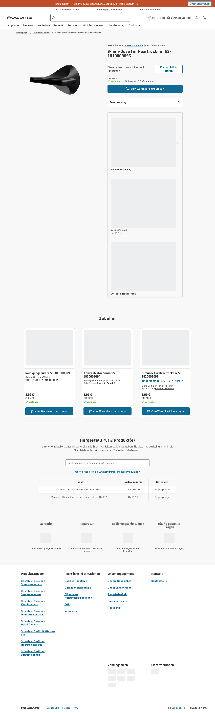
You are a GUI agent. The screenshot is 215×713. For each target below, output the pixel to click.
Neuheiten (43, 25)
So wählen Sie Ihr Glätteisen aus (38, 633)
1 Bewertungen (175, 381)
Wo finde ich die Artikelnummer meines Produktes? (107, 471)
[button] (156, 18)
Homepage (21, 32)
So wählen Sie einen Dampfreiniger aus (33, 613)
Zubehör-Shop (41, 32)
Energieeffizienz (117, 601)
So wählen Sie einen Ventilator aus (33, 603)
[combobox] (107, 463)
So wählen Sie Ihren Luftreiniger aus (33, 653)
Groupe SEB (53, 708)
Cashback (134, 25)
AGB (67, 604)
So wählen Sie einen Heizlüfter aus (33, 623)
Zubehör (59, 25)
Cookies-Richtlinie (75, 580)
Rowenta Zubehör (133, 45)
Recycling (114, 607)
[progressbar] (143, 142)
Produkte (28, 25)
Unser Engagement (119, 587)
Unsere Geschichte (119, 580)
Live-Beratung (116, 25)
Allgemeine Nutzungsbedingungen (78, 596)
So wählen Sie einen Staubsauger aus (33, 582)
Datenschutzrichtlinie (77, 587)
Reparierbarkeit (117, 594)
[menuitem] (13, 25)
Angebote (13, 25)
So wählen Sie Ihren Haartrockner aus (33, 643)
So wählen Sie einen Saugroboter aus (33, 593)
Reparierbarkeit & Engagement (86, 25)
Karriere (66, 708)
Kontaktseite (159, 580)
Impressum (71, 611)
